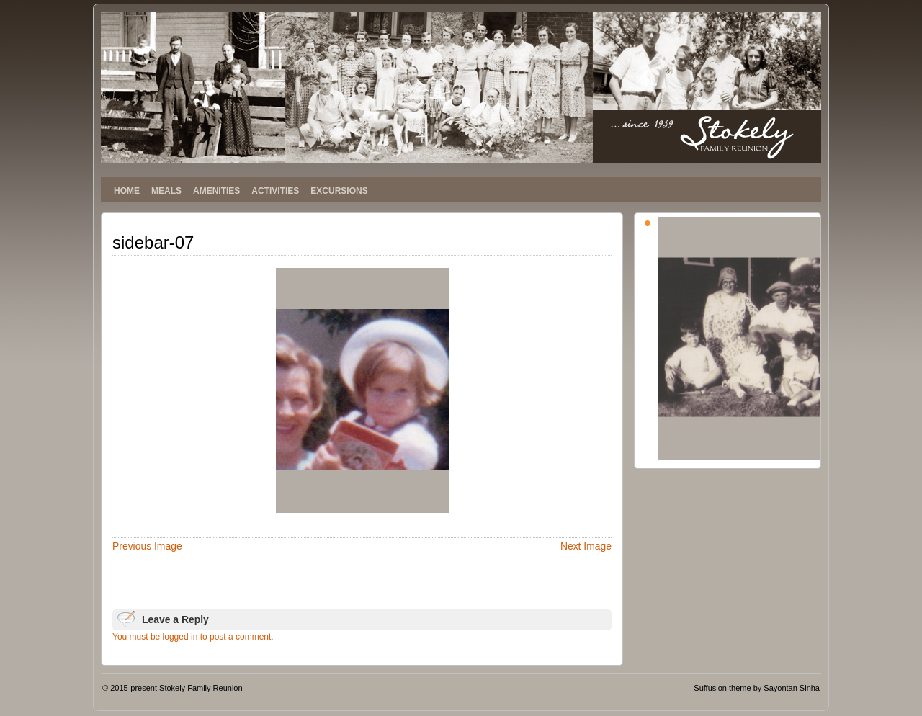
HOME (127, 191)
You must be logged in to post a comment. (193, 637)
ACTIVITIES (275, 191)
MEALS (166, 191)
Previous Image (147, 546)
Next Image (586, 546)
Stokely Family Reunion (201, 688)
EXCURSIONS (338, 191)
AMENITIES (216, 191)
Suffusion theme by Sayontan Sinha (757, 688)
